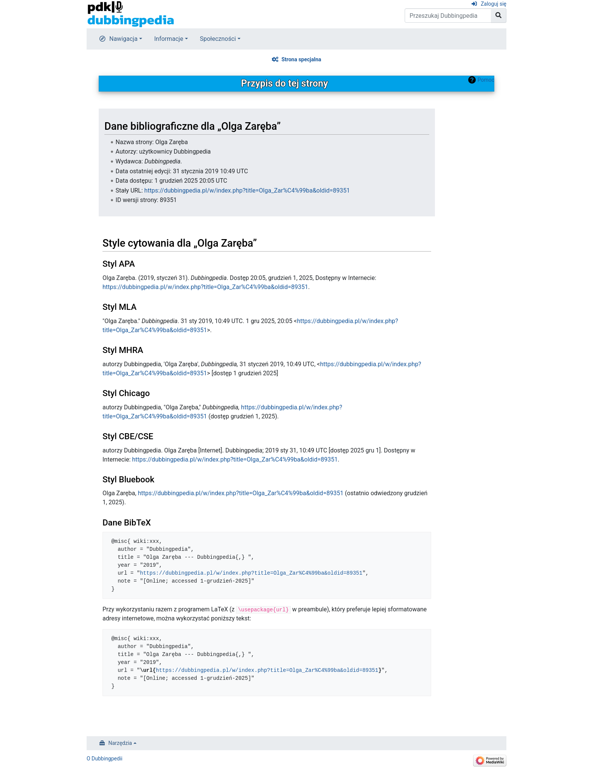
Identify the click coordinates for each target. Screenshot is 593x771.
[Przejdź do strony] (498, 15)
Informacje (168, 38)
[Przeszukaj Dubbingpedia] (448, 15)
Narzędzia (120, 743)
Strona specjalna (301, 59)
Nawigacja (123, 38)
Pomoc (486, 80)
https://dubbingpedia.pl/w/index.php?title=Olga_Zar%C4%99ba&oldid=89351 (247, 190)
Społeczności (218, 38)
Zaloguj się (493, 4)
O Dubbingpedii (105, 758)
